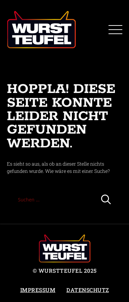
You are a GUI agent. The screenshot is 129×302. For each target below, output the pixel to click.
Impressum (38, 289)
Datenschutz (87, 289)
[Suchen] (106, 199)
